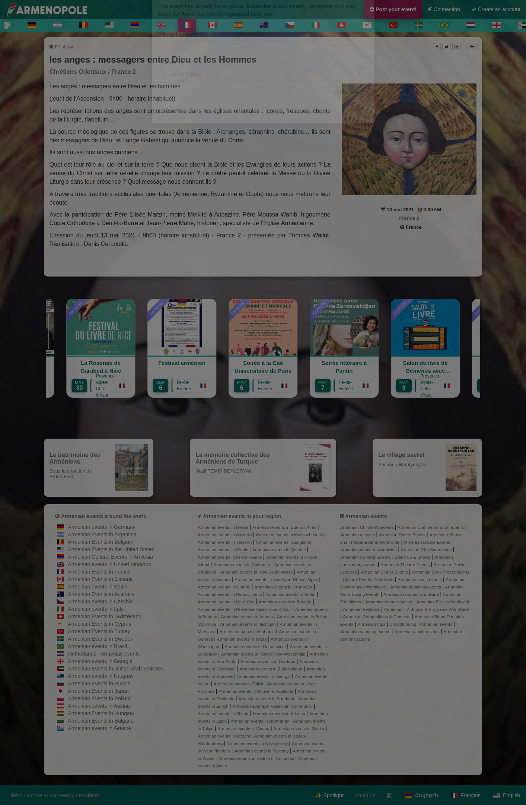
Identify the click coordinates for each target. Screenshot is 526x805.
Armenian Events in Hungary (101, 713)
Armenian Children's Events (367, 527)
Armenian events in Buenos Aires (285, 527)
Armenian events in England (283, 542)
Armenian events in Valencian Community (273, 706)
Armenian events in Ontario (224, 586)
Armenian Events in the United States (111, 549)
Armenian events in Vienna (244, 728)
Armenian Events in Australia (101, 594)
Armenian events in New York (227, 601)
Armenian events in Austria (99, 706)
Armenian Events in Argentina (102, 534)
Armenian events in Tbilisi (239, 683)
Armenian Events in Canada (100, 579)
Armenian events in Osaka (299, 728)
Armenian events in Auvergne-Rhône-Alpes (277, 579)
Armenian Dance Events (427, 542)
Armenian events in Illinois (223, 549)
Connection (444, 9)
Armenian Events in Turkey (99, 631)
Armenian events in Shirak (223, 713)
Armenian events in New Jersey (258, 743)
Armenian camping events (366, 631)
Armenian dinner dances (389, 601)
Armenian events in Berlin (291, 594)
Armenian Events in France (99, 572)
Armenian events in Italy (95, 609)
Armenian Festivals (362, 609)
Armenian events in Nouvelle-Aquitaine (256, 691)
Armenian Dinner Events (385, 571)
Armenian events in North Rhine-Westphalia (264, 653)
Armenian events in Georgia (100, 661)
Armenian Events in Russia (99, 683)
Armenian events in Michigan (248, 624)
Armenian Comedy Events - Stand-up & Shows (386, 557)
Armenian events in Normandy (260, 721)
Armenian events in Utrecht (224, 735)
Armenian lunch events (420, 579)
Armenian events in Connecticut (255, 646)
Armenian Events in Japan (98, 691)
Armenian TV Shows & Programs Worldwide (426, 609)
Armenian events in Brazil (97, 646)
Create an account (495, 9)
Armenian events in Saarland (267, 698)
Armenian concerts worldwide (369, 549)
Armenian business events (416, 586)
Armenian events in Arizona (279, 713)
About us (365, 795)
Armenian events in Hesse (223, 527)
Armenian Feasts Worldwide (443, 601)
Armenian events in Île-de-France (230, 557)
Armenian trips (371, 624)
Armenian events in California (242, 564)
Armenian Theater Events (405, 564)
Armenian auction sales (417, 631)
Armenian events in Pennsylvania (230, 594)
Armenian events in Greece (99, 728)
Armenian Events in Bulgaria (101, 721)
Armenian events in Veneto (247, 616)
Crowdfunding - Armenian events (421, 624)
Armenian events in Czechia (100, 601)
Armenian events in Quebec (279, 549)
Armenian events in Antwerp (225, 534)
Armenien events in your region (242, 516)
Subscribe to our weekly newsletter (55, 795)
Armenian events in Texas (242, 639)
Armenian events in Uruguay (101, 676)
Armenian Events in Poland (99, 698)
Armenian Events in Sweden (100, 639)
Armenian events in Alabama (248, 631)
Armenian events (366, 516)
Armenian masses (358, 534)
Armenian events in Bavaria (285, 601)
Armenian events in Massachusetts (290, 534)
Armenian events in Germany (101, 527)
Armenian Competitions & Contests (377, 616)
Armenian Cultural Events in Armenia (110, 557)
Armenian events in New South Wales (257, 571)
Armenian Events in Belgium (100, 542)
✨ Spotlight (329, 795)
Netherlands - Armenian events (104, 654)
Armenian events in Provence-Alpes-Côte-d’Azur (245, 609)
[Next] (520, 25)
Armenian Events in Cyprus (99, 624)
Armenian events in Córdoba (268, 661)
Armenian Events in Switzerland (104, 616)
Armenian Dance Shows (403, 534)
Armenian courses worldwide (411, 594)
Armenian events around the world (104, 516)
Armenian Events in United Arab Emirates (116, 669)
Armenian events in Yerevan (225, 542)
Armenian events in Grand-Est (283, 586)
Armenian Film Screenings (427, 549)
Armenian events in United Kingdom (109, 564)
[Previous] (6, 25)
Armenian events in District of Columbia (256, 758)
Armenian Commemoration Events (431, 527)
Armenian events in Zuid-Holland (271, 668)
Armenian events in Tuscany (262, 750)
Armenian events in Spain (97, 587)
